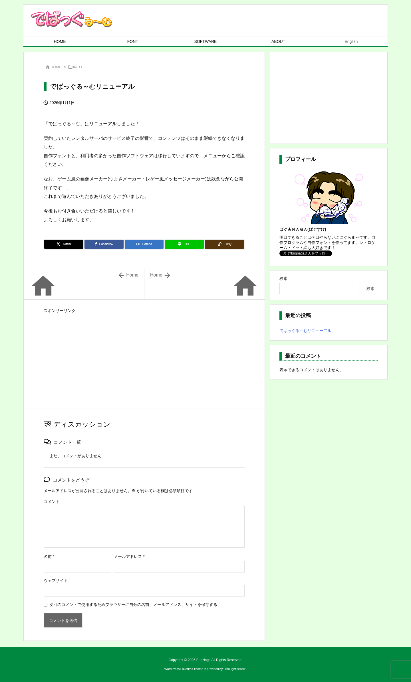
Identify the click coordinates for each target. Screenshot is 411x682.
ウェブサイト (56, 580)
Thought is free (234, 669)
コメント (52, 501)
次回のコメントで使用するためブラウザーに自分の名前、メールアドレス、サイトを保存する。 (135, 604)
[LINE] (184, 244)
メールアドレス (129, 556)
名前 (49, 556)
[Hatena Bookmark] (144, 244)
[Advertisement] (144, 355)
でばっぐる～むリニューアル (305, 330)
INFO (77, 67)
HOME (56, 67)
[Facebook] (104, 244)
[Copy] (224, 244)
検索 (283, 278)
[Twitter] (63, 244)
